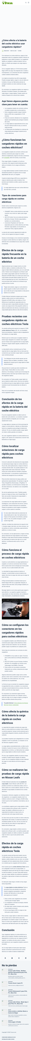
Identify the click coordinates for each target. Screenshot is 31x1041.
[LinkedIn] (25, 958)
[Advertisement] (15, 21)
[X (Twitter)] (12, 958)
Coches (19, 50)
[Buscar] (25, 2)
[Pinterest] (19, 958)
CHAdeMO (6, 157)
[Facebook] (5, 958)
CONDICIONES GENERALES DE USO (9, 1037)
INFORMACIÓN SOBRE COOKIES (8, 1039)
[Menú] (28, 2)
